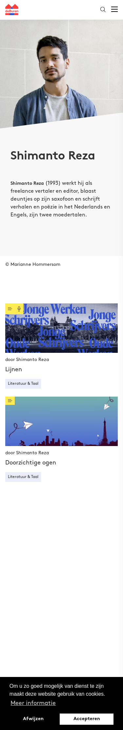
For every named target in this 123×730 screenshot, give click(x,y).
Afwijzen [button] (33, 719)
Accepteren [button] (86, 719)
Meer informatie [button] (33, 703)
